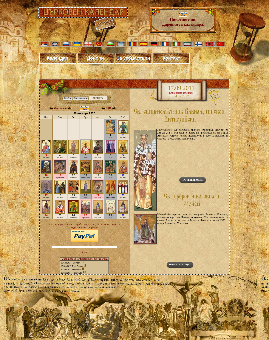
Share (84, 252)
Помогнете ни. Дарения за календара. (183, 20)
